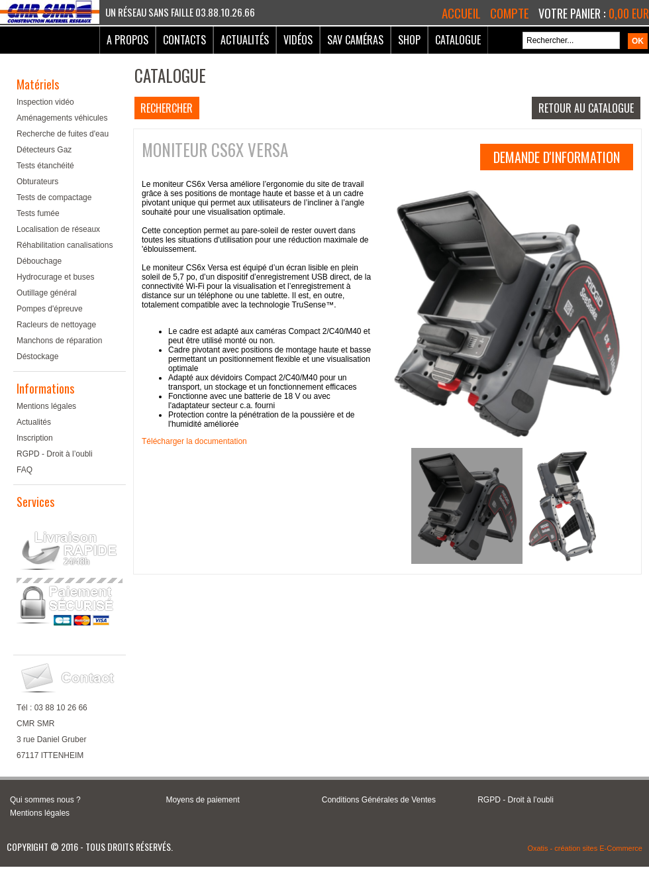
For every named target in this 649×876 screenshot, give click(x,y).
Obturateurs (37, 181)
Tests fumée (38, 213)
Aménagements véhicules (62, 118)
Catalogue (458, 40)
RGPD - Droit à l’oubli (55, 454)
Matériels (38, 84)
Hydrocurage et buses (55, 277)
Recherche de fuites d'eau (63, 133)
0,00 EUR (629, 13)
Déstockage (37, 356)
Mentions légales (46, 406)
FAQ (24, 469)
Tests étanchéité (45, 165)
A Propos (127, 40)
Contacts (184, 40)
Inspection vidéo (45, 102)
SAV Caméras (355, 40)
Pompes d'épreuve (50, 308)
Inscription (35, 438)
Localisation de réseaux (58, 229)
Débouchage (39, 261)
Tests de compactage (54, 197)
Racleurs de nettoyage (56, 324)
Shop (409, 40)
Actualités (245, 40)
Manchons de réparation (59, 340)
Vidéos (298, 40)
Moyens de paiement (202, 799)
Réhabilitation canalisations (65, 245)
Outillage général (47, 293)
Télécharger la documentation (194, 441)
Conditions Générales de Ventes (379, 799)
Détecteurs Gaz (44, 149)
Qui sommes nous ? (45, 799)
